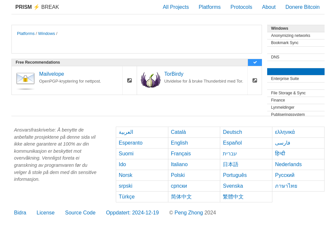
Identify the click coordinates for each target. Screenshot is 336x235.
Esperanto (131, 143)
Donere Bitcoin (302, 7)
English (179, 143)
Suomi (126, 153)
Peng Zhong (190, 212)
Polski (178, 175)
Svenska (233, 186)
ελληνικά (285, 132)
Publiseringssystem (288, 114)
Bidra (20, 212)
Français (181, 153)
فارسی (282, 143)
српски (179, 186)
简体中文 (181, 196)
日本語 (230, 164)
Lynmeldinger (283, 107)
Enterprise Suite (285, 78)
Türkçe (127, 196)
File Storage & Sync (288, 93)
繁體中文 (233, 196)
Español (232, 143)
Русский (284, 175)
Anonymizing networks (290, 35)
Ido (122, 164)
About (269, 7)
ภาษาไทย (286, 186)
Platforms (210, 7)
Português (235, 175)
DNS (275, 57)
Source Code (80, 212)
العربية (126, 132)
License (45, 212)
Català (178, 132)
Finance (278, 100)
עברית (230, 153)
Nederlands (288, 164)
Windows (46, 33)
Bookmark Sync (284, 42)
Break (37, 7)
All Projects (176, 7)
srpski (125, 186)
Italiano (179, 164)
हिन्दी (280, 153)
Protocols (241, 7)
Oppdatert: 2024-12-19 (132, 212)
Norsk (125, 175)
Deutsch (232, 132)
